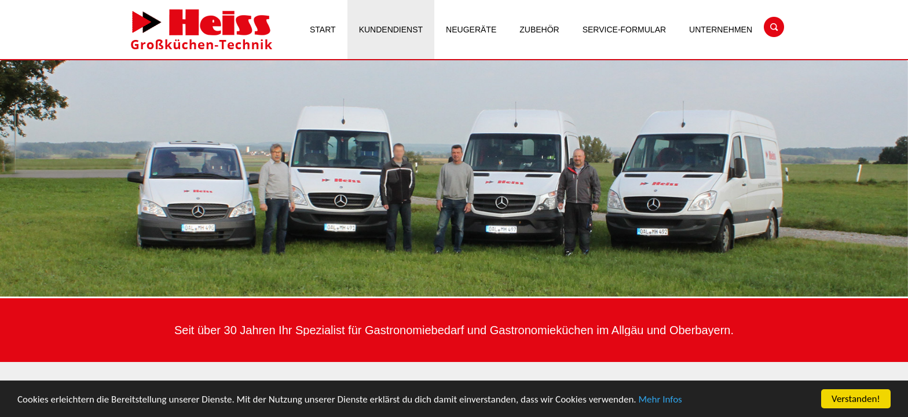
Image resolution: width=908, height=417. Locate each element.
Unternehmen (720, 29)
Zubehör (539, 29)
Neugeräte (471, 29)
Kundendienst (391, 29)
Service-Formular (624, 29)
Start (323, 29)
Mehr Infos (660, 400)
